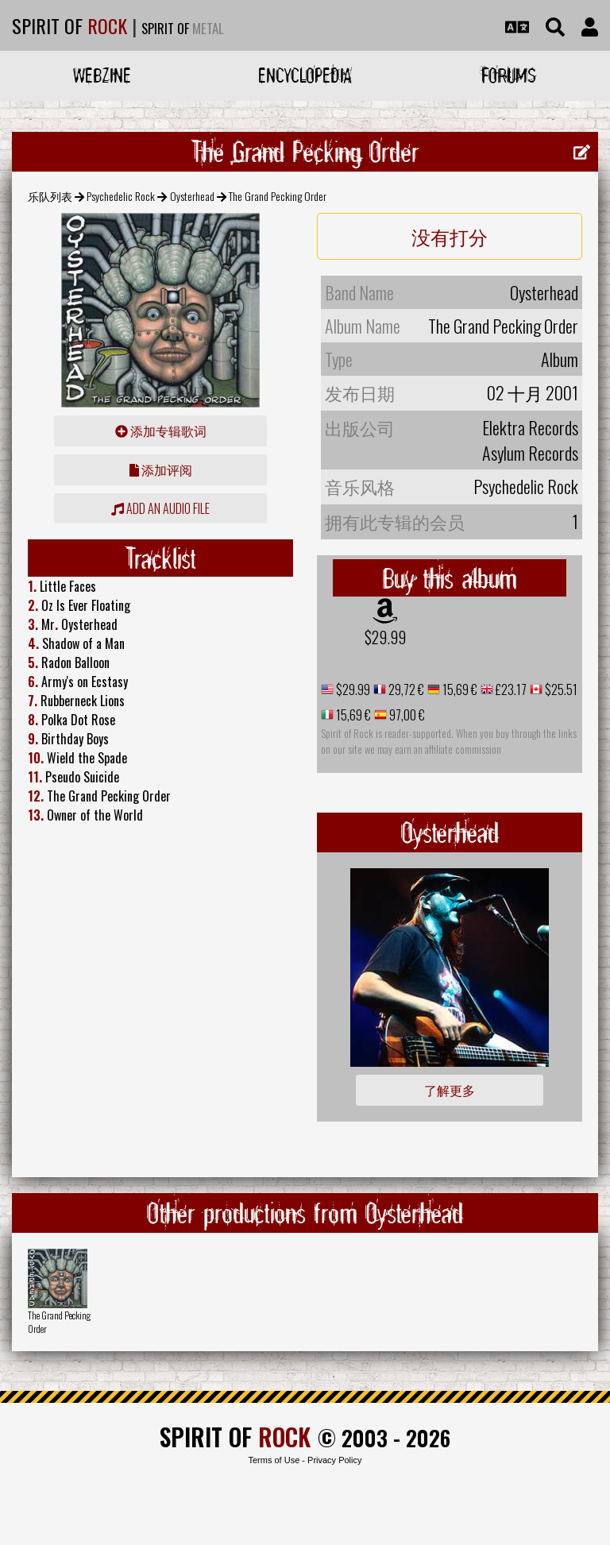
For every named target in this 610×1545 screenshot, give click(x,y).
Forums (508, 75)
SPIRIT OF (69, 25)
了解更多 (449, 1089)
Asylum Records (530, 452)
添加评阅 (160, 469)
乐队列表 (50, 195)
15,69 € (458, 689)
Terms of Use (273, 1460)
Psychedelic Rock (121, 195)
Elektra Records (530, 427)
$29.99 (385, 637)
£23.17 (510, 689)
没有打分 (449, 236)
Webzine (102, 75)
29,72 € (405, 689)
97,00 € (406, 714)
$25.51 (559, 689)
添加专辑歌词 (161, 430)
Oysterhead (192, 195)
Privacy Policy (334, 1460)
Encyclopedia (305, 75)
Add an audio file (160, 508)
